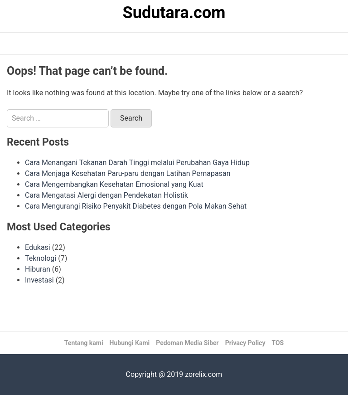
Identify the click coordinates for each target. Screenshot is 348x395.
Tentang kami (83, 342)
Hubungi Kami (130, 342)
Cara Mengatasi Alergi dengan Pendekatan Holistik (106, 195)
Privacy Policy (245, 342)
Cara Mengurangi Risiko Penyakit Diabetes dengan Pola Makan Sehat (135, 206)
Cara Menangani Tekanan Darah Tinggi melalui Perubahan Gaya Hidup (137, 162)
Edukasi (37, 247)
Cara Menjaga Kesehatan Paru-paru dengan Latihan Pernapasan (128, 173)
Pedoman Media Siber (187, 342)
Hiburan (37, 269)
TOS (277, 342)
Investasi (39, 280)
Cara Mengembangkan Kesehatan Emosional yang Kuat (114, 184)
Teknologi (40, 258)
